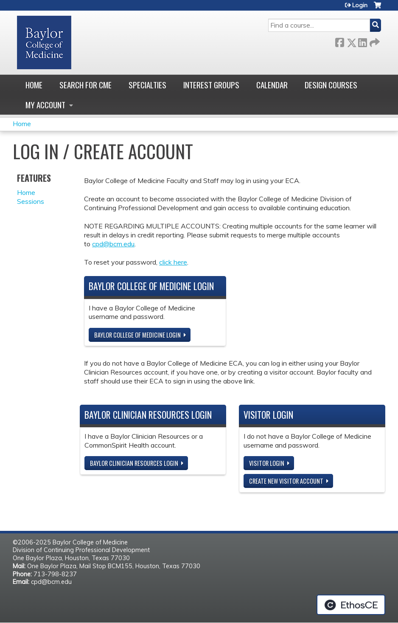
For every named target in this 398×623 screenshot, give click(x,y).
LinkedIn (362, 41)
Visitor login (266, 463)
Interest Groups (211, 85)
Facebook (339, 41)
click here (173, 262)
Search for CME (85, 85)
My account (45, 105)
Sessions (30, 201)
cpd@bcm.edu (113, 244)
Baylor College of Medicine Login (137, 334)
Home (33, 85)
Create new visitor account (286, 480)
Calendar (272, 85)
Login (359, 5)
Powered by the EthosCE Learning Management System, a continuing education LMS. (351, 605)
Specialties (147, 85)
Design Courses (331, 85)
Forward (374, 41)
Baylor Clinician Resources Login (134, 463)
